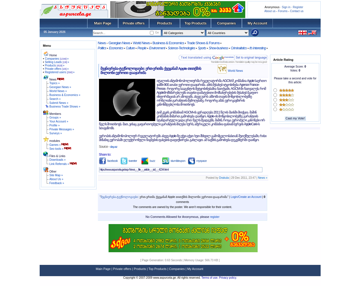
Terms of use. (210, 277)
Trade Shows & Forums (203, 43)
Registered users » (60, 72)
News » (262, 177)
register (214, 216)
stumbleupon (173, 160)
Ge (157, 32)
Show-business (218, 48)
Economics (116, 48)
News (102, 43)
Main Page (102, 23)
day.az (113, 146)
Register (298, 7)
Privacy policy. (228, 277)
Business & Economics (168, 43)
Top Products (195, 23)
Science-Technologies (181, 48)
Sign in (286, 7)
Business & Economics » (65, 95)
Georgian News (119, 43)
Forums (282, 11)
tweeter (128, 160)
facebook (108, 160)
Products (164, 23)
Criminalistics (239, 48)
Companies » (57, 58)
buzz (148, 160)
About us (269, 11)
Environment (157, 48)
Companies (226, 23)
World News (141, 43)
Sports (202, 48)
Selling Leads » (57, 62)
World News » (58, 91)
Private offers (134, 23)
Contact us (296, 11)
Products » (54, 65)
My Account (257, 23)
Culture (130, 48)
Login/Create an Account (246, 196)
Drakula (224, 177)
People (142, 48)
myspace (197, 160)
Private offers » (57, 68)
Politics (102, 48)
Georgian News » (60, 87)
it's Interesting (257, 48)
